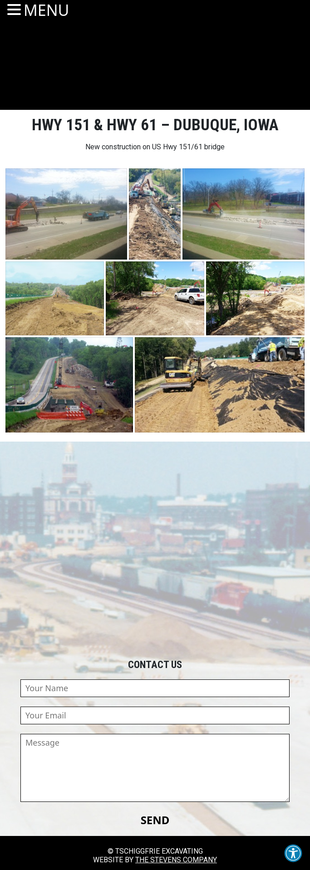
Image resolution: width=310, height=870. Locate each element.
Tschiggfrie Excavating (154, 63)
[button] (293, 853)
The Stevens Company (176, 859)
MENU (46, 10)
